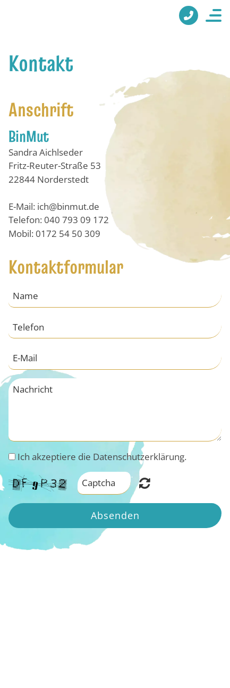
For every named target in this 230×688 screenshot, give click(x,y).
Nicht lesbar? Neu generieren (144, 483)
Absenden (115, 515)
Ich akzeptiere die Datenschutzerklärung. (102, 457)
